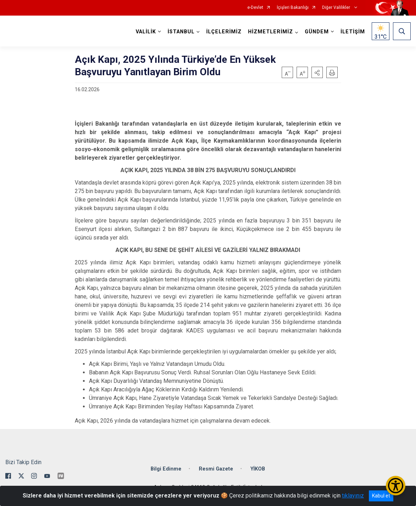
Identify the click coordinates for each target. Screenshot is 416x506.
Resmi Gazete (216, 469)
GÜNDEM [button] (317, 32)
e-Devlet (255, 7)
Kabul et (381, 496)
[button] (317, 72)
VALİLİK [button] (146, 32)
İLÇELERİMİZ (224, 32)
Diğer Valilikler (336, 7)
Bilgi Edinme (166, 469)
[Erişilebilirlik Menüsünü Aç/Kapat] (395, 485)
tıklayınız (353, 495)
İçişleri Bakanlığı (293, 7)
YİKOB (258, 469)
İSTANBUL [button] (181, 32)
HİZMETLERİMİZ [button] (270, 32)
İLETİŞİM (353, 32)
